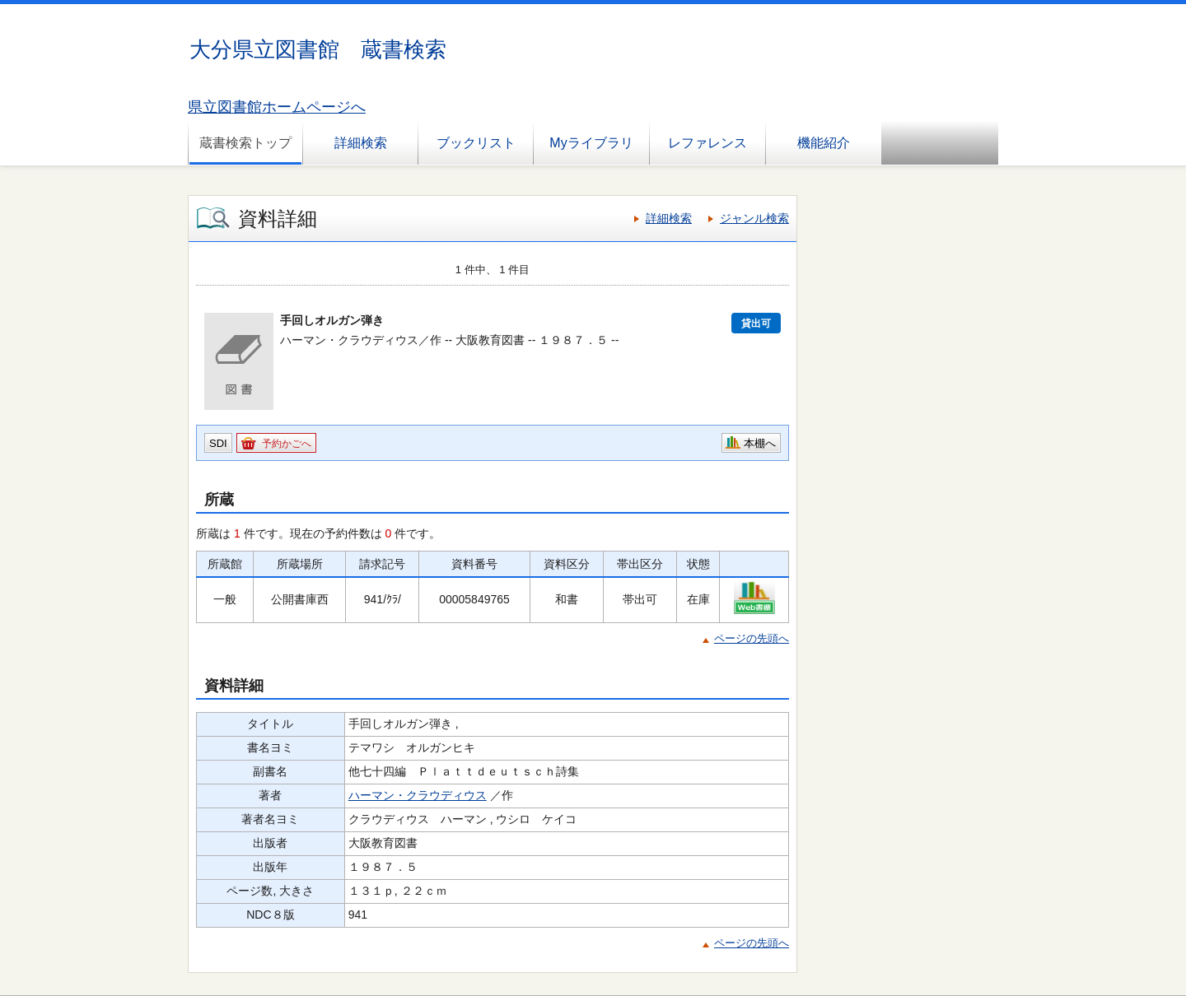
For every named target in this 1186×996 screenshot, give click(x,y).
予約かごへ (286, 443)
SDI (218, 443)
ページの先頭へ (751, 638)
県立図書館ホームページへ (277, 107)
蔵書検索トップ (245, 143)
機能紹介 (823, 143)
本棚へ (760, 443)
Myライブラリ (591, 143)
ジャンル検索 (754, 218)
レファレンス (707, 143)
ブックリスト (476, 143)
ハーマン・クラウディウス (417, 795)
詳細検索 (360, 143)
